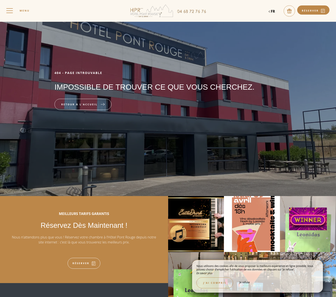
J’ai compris (214, 282)
